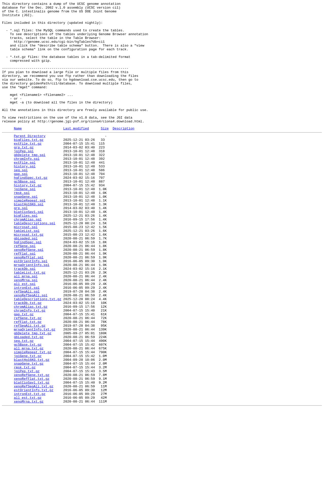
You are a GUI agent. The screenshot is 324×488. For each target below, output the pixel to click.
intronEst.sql (26, 343)
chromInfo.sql (26, 189)
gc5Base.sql (25, 216)
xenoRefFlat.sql (29, 307)
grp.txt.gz (24, 175)
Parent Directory (30, 161)
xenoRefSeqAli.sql (31, 352)
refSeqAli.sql (26, 348)
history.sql (25, 198)
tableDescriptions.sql (34, 266)
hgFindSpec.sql (28, 289)
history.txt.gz (28, 220)
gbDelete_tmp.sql (30, 184)
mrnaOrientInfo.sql (31, 316)
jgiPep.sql (24, 180)
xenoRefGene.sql (29, 298)
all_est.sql (25, 339)
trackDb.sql (25, 321)
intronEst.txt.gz (30, 471)
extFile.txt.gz (28, 170)
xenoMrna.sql (26, 334)
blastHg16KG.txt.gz (31, 430)
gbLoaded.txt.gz (29, 403)
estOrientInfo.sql (31, 311)
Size (105, 153)
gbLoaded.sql (26, 284)
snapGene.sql (26, 234)
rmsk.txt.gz (25, 439)
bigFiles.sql (26, 257)
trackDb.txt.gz (28, 362)
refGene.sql (25, 293)
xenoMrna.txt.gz (29, 480)
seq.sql (21, 202)
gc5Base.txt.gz (28, 412)
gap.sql (21, 207)
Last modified (76, 153)
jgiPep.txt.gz (26, 443)
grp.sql (21, 248)
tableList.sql (26, 275)
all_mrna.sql (26, 330)
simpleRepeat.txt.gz (32, 421)
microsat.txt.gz (29, 280)
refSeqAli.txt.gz (30, 389)
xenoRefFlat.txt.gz (31, 453)
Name (18, 153)
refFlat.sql (25, 302)
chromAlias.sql (28, 261)
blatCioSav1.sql (29, 252)
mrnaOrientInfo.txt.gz (34, 393)
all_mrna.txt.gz (29, 416)
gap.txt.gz (24, 375)
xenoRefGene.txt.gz (31, 448)
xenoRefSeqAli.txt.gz (33, 462)
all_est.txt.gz (28, 475)
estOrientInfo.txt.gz (33, 466)
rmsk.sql (22, 230)
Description (123, 153)
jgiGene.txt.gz (28, 425)
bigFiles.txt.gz (29, 166)
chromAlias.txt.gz (31, 366)
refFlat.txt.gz (28, 384)
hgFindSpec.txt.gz (31, 211)
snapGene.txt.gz (29, 434)
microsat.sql (26, 271)
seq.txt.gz (24, 407)
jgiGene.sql (25, 225)
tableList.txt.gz (30, 325)
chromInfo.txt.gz (30, 371)
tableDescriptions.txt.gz (37, 357)
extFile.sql (25, 193)
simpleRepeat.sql (30, 239)
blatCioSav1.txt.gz (31, 457)
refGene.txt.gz (28, 380)
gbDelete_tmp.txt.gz (32, 398)
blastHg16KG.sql (29, 243)
